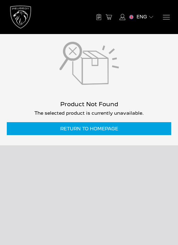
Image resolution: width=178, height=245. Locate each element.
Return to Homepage (89, 128)
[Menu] (166, 17)
